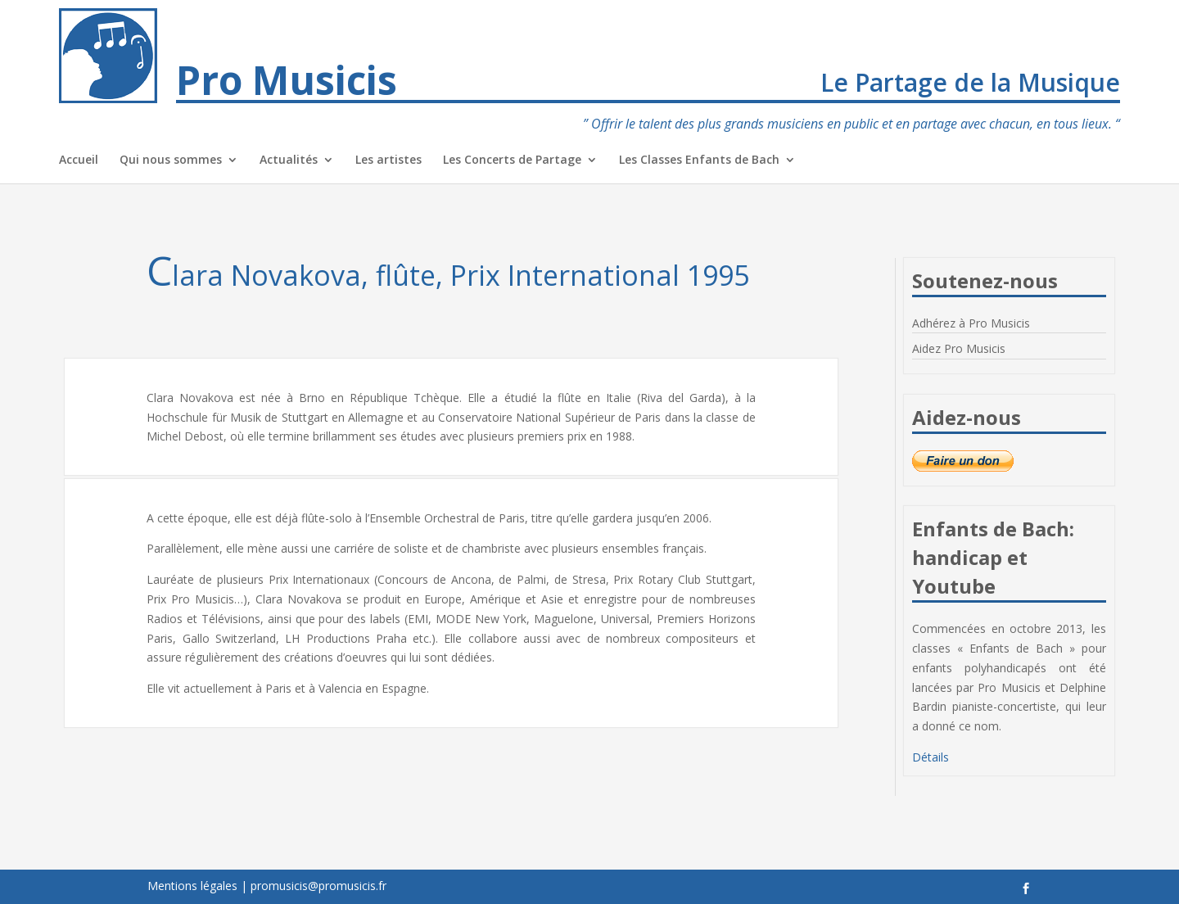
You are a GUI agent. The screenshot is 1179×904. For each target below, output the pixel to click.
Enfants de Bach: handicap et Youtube (993, 557)
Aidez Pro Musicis (958, 348)
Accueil (78, 160)
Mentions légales (192, 885)
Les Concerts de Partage (512, 160)
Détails (930, 757)
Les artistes (388, 160)
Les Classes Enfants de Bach (699, 160)
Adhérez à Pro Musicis (971, 323)
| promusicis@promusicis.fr (313, 885)
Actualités (289, 160)
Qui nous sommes (171, 160)
